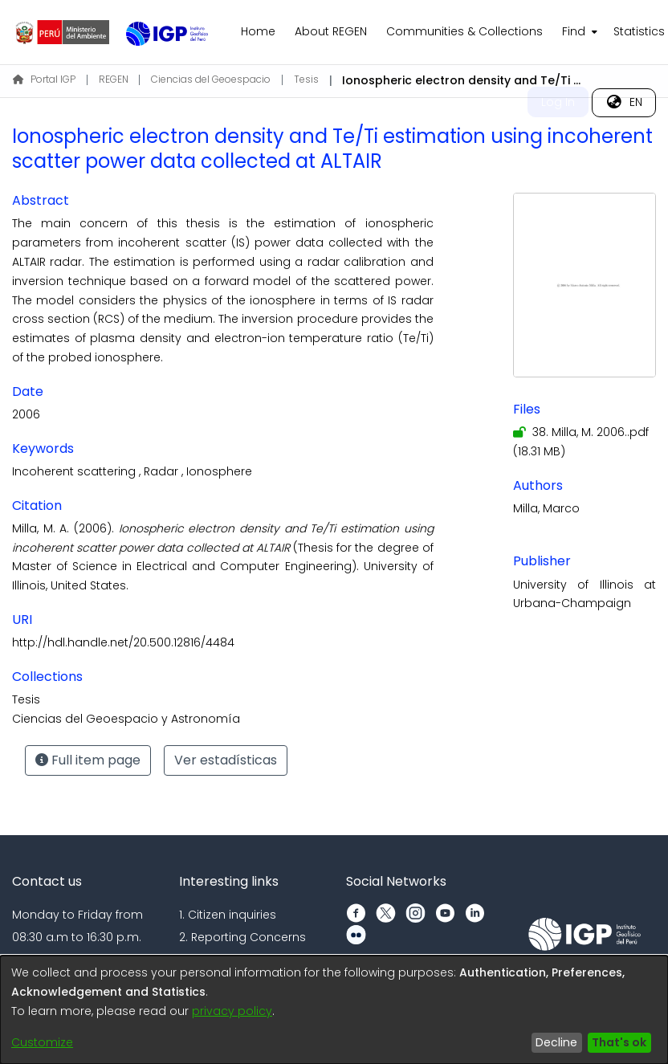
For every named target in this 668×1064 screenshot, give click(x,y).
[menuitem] (578, 32)
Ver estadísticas (225, 760)
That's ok (619, 1042)
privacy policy (232, 1011)
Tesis (306, 79)
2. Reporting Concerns (242, 937)
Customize (42, 1042)
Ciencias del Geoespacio (211, 79)
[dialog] (334, 1010)
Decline (556, 1042)
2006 (26, 414)
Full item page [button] (88, 760)
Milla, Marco (546, 508)
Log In (558, 102)
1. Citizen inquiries (227, 915)
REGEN (113, 79)
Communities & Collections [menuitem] (464, 31)
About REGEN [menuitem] (331, 31)
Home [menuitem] (258, 31)
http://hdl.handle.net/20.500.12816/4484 (123, 642)
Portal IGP (44, 79)
